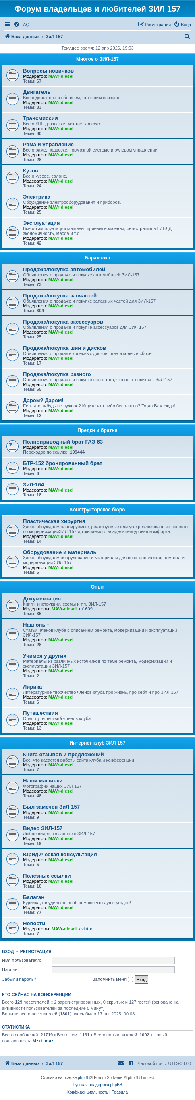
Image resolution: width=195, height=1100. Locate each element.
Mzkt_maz (43, 1040)
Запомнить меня (113, 979)
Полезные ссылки (47, 876)
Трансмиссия (40, 118)
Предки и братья (97, 430)
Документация (42, 599)
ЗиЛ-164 (33, 485)
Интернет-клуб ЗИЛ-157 (97, 743)
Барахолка (97, 258)
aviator (85, 928)
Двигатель (37, 92)
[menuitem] (21, 24)
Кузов (30, 171)
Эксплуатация (41, 223)
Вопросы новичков (48, 71)
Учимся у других (44, 656)
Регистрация (36, 951)
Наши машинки (42, 781)
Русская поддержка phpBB (97, 1085)
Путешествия (40, 713)
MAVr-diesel (60, 76)
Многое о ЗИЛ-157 (97, 59)
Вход (8, 951)
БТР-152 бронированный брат (62, 463)
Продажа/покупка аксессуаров (63, 322)
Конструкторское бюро (97, 510)
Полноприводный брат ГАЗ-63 (63, 442)
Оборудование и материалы (60, 552)
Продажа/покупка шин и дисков (64, 348)
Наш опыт (36, 625)
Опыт (97, 587)
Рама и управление (48, 144)
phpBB (84, 1077)
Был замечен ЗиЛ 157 (51, 807)
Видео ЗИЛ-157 (42, 828)
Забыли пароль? (19, 979)
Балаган (33, 897)
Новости (34, 923)
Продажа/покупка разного (57, 374)
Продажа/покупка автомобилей (64, 269)
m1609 (86, 608)
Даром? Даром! (43, 400)
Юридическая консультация (60, 854)
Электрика (36, 197)
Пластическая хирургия (54, 521)
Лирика (32, 687)
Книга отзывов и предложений (63, 754)
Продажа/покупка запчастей (60, 296)
